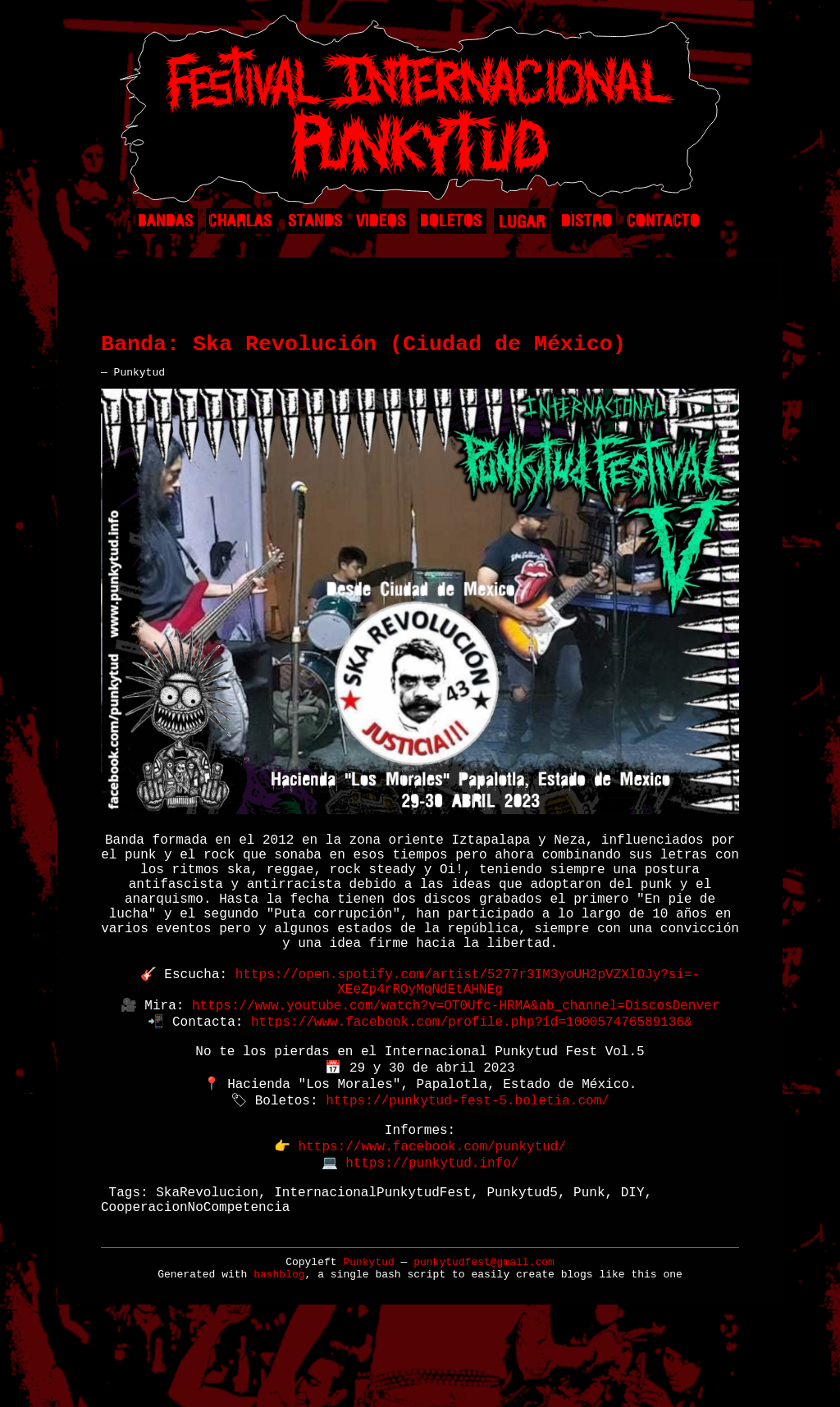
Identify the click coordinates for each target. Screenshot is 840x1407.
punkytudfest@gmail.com (484, 1345)
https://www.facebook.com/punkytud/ (432, 1217)
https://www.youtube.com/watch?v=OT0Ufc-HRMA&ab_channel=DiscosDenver (455, 1054)
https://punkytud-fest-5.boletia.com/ (467, 1163)
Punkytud (368, 1345)
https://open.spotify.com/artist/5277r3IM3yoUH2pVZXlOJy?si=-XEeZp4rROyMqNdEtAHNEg (467, 1027)
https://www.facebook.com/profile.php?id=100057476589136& (471, 1072)
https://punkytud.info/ (431, 1235)
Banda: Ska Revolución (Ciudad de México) (363, 350)
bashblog (278, 1357)
